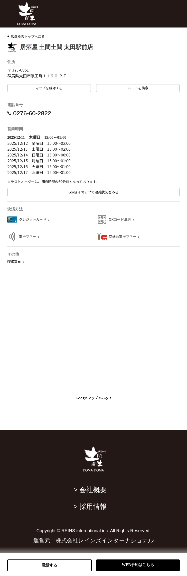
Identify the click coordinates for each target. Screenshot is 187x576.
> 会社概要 (90, 490)
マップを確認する (49, 88)
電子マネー (27, 236)
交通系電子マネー (122, 236)
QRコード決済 (120, 219)
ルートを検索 (138, 88)
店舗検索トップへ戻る (28, 36)
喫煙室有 (14, 262)
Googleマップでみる (94, 398)
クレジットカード (32, 219)
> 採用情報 (90, 506)
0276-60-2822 (29, 113)
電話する (49, 565)
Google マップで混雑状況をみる (93, 192)
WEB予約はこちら (138, 565)
